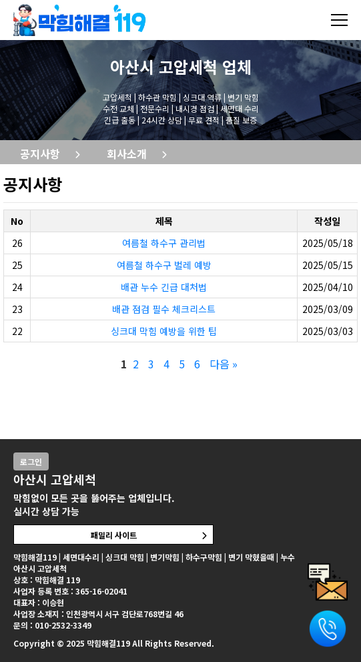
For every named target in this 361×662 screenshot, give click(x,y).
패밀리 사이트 (114, 535)
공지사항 (40, 153)
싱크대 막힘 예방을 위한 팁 (164, 331)
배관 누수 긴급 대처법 (164, 287)
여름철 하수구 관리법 (164, 243)
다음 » (224, 364)
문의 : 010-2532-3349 (52, 625)
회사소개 (127, 153)
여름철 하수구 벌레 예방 (164, 265)
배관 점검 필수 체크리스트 (164, 309)
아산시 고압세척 (164, 66)
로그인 (31, 461)
